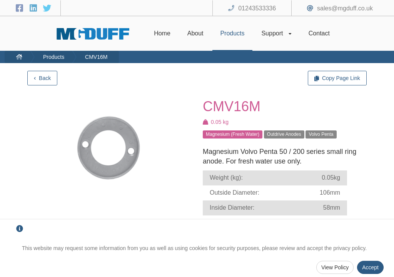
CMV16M (96, 57)
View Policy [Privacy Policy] (335, 267)
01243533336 (257, 8)
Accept (370, 267)
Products (53, 57)
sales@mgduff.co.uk (345, 8)
